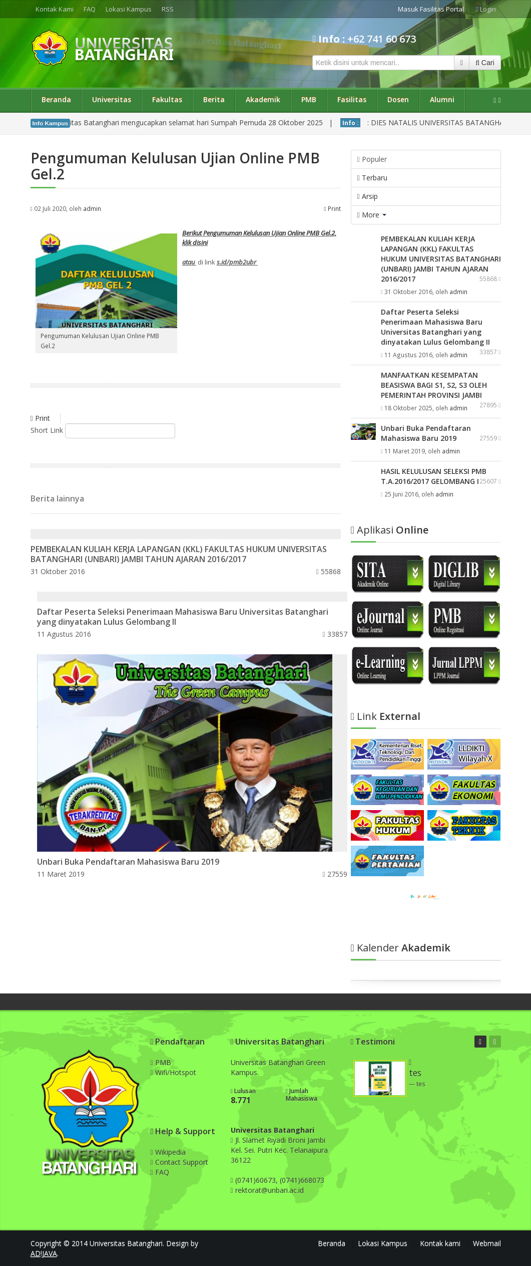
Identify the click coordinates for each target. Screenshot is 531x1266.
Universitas (111, 99)
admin (92, 208)
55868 (328, 571)
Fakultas (167, 99)
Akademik (263, 99)
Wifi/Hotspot (173, 1072)
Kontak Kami (55, 9)
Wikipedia (168, 1152)
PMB (308, 99)
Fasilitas (351, 99)
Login (486, 9)
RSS (168, 9)
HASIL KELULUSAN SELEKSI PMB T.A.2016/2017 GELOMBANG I (433, 476)
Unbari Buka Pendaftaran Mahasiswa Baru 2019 (128, 861)
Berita (214, 99)
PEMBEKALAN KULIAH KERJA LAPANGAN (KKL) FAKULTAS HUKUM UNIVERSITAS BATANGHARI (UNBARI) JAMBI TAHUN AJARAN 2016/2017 (179, 554)
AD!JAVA (44, 1253)
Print (332, 208)
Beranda (56, 99)
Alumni (442, 99)
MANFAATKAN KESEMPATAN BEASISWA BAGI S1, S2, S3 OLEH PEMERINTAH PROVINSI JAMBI (434, 385)
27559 (335, 874)
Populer (372, 159)
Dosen (398, 99)
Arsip (367, 196)
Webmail (487, 1243)
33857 (335, 634)
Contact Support (179, 1162)
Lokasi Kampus (129, 9)
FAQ (90, 9)
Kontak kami (440, 1243)
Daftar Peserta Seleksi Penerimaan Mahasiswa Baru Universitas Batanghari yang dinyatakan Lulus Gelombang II (182, 616)
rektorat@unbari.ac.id (269, 1190)
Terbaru (372, 177)
